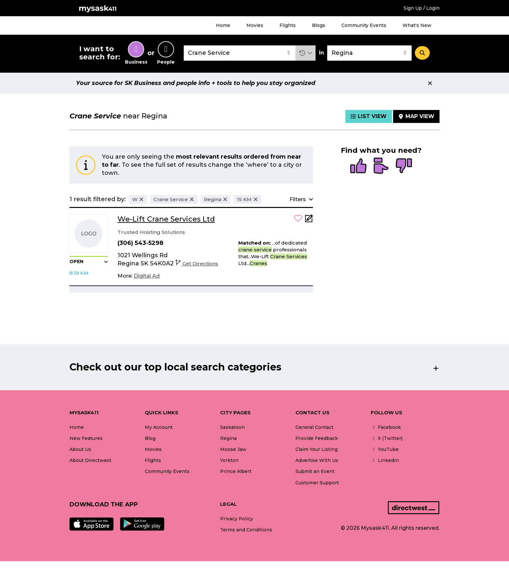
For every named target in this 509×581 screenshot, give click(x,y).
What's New (417, 25)
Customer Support (317, 483)
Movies (254, 25)
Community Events (363, 25)
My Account (159, 427)
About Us (80, 449)
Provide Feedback (316, 438)
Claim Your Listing (316, 449)
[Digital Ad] (147, 276)
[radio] (358, 166)
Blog (150, 438)
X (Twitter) (387, 438)
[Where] (369, 53)
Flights (287, 25)
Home (223, 25)
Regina (228, 438)
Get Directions (196, 263)
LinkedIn (385, 460)
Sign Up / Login (421, 8)
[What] (239, 53)
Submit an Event (315, 471)
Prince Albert (236, 471)
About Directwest (90, 460)
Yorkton (229, 460)
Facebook (386, 427)
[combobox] (239, 53)
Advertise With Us (316, 460)
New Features (86, 438)
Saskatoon (232, 427)
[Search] (422, 53)
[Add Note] (309, 220)
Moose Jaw (233, 449)
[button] (305, 53)
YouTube (385, 449)
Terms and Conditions (246, 530)
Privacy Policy (236, 519)
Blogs (318, 25)
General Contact (314, 427)
